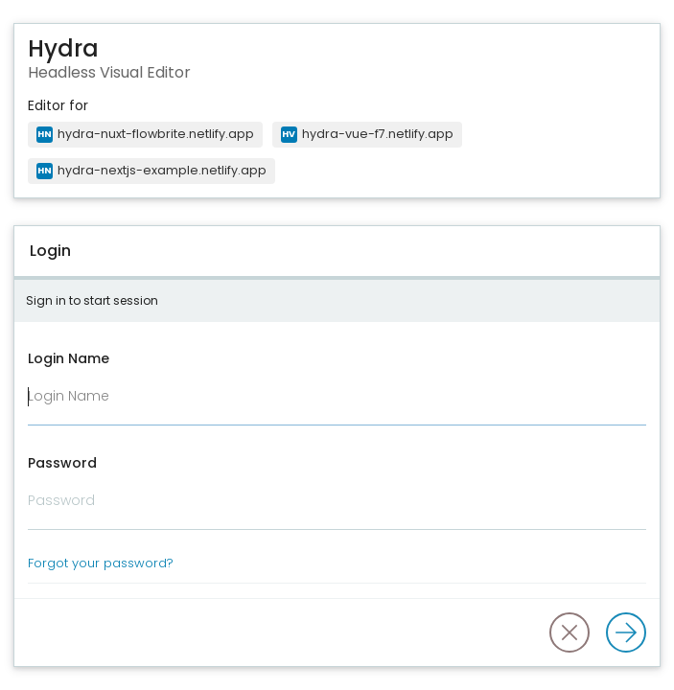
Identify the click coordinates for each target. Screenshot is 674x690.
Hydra (63, 49)
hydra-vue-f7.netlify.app (367, 134)
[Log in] (626, 632)
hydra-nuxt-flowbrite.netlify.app (145, 134)
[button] (569, 632)
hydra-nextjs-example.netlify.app (151, 170)
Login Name (68, 358)
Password (62, 462)
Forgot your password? (101, 563)
